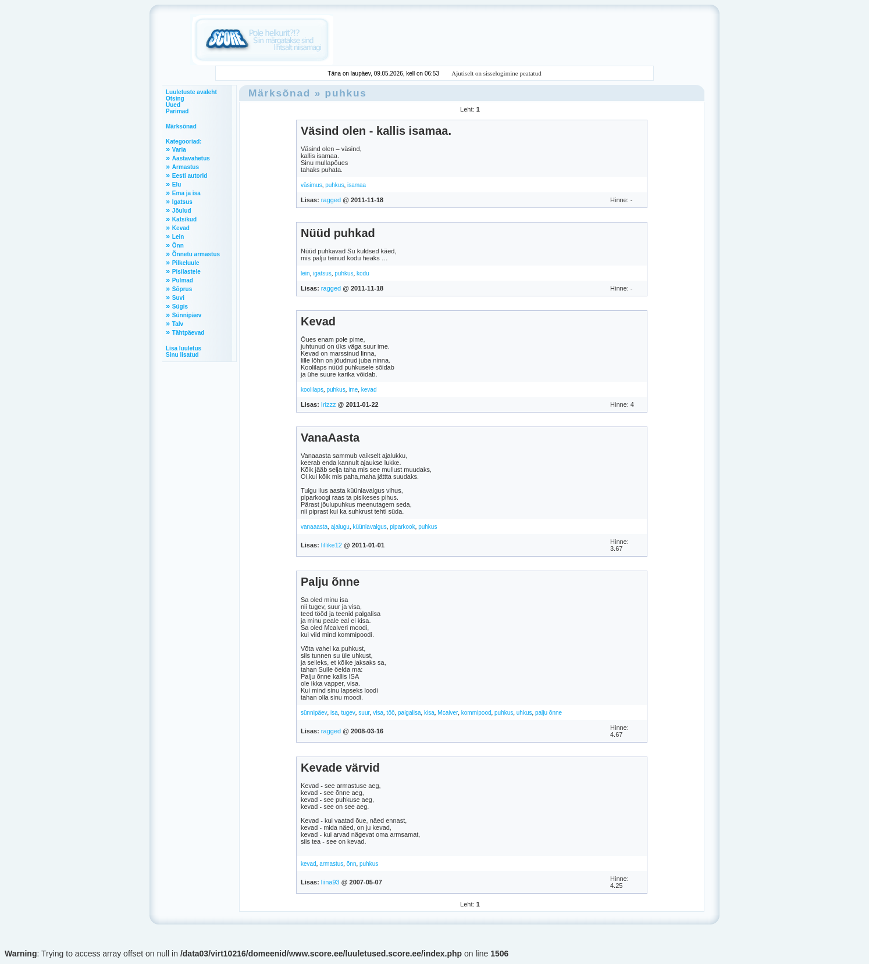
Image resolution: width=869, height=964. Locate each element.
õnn (352, 864)
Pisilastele (186, 271)
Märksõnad (181, 126)
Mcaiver (447, 712)
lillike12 (331, 545)
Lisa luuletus (183, 348)
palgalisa (409, 712)
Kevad (181, 228)
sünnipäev (314, 712)
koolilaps (312, 389)
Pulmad (182, 280)
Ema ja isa (186, 193)
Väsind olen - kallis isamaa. (376, 130)
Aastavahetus (191, 158)
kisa (429, 712)
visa (378, 712)
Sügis (180, 306)
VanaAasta (330, 437)
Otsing (175, 98)
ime (353, 389)
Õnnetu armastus (196, 254)
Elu (176, 184)
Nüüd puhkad (338, 233)
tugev (348, 712)
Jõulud (181, 210)
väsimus (311, 185)
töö (391, 712)
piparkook (402, 527)
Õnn (178, 245)
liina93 (330, 882)
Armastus (185, 167)
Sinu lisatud (182, 355)
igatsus (322, 273)
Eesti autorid (190, 176)
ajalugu (340, 527)
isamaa (356, 185)
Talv (177, 324)
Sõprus (182, 289)
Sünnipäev (187, 315)
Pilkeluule (186, 263)
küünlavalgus (369, 527)
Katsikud (184, 219)
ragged (331, 199)
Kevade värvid (340, 767)
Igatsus (182, 202)
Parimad (177, 111)
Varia (179, 149)
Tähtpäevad (188, 332)
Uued (173, 105)
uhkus (524, 712)
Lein (178, 237)
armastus (331, 864)
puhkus (346, 93)
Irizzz (328, 404)
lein (305, 273)
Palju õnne (330, 581)
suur (363, 712)
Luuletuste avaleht (191, 92)
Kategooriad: (184, 141)
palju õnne (548, 712)
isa (334, 712)
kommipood (476, 712)
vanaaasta (314, 527)
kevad (369, 389)
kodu (363, 273)
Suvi (178, 298)
